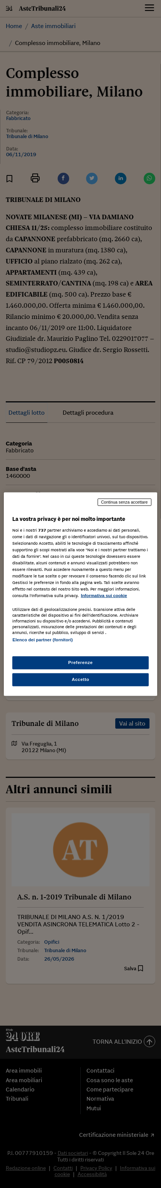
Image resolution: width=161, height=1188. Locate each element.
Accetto (81, 679)
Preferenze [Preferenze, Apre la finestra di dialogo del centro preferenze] (80, 662)
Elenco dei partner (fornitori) (42, 639)
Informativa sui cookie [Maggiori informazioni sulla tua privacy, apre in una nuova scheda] (104, 595)
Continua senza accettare (124, 502)
